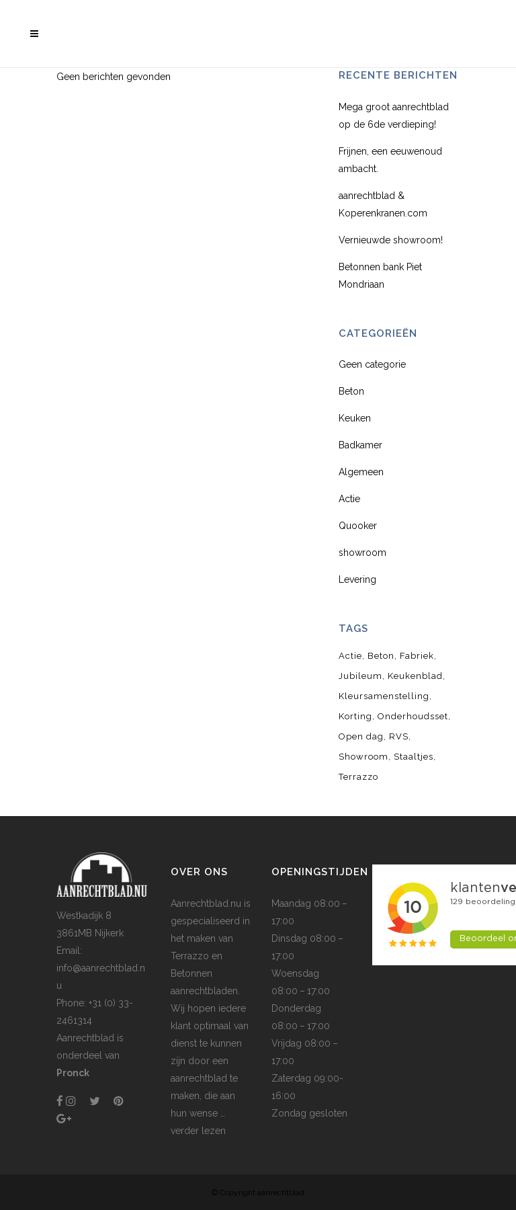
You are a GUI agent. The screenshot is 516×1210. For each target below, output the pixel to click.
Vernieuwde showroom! (391, 240)
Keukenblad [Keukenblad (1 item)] (415, 676)
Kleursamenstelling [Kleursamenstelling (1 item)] (384, 696)
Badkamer (360, 445)
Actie (349, 498)
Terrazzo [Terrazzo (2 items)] (358, 777)
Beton (351, 391)
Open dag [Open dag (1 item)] (361, 736)
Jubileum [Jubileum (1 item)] (360, 676)
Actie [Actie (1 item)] (350, 656)
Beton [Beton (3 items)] (381, 656)
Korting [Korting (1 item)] (355, 716)
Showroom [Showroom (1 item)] (363, 757)
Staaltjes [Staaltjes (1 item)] (413, 757)
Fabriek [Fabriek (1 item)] (417, 656)
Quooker (358, 525)
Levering (357, 579)
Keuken (355, 418)
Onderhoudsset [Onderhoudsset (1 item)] (413, 716)
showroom (362, 552)
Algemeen (361, 472)
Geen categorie (372, 364)
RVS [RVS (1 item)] (398, 736)
